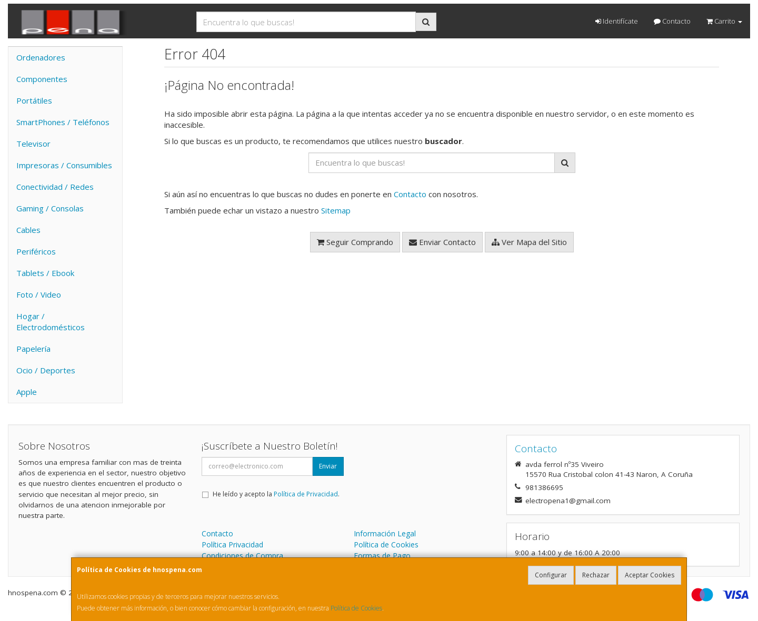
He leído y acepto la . (276, 494)
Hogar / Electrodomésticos (50, 321)
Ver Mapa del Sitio (529, 242)
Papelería (33, 348)
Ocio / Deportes (45, 370)
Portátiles (34, 100)
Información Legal (385, 533)
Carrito (724, 21)
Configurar (551, 575)
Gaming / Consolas (50, 208)
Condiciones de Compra (242, 556)
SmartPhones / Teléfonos (62, 122)
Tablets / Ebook (45, 273)
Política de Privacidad (306, 494)
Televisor (33, 143)
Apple (26, 391)
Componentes (41, 79)
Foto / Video (38, 294)
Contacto (672, 21)
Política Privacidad (232, 544)
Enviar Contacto (442, 242)
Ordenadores (40, 57)
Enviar (328, 466)
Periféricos (36, 251)
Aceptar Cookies (649, 575)
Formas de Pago (382, 556)
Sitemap (336, 210)
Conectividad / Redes (55, 186)
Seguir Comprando (355, 242)
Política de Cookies (356, 608)
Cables (28, 230)
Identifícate (616, 21)
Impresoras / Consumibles (64, 165)
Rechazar (596, 575)
